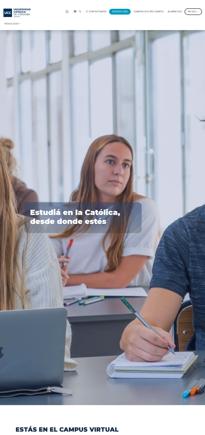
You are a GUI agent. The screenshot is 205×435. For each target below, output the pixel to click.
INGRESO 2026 (120, 11)
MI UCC (192, 11)
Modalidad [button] (11, 23)
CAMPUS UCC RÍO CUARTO (148, 11)
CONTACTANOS (96, 11)
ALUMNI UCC (175, 11)
